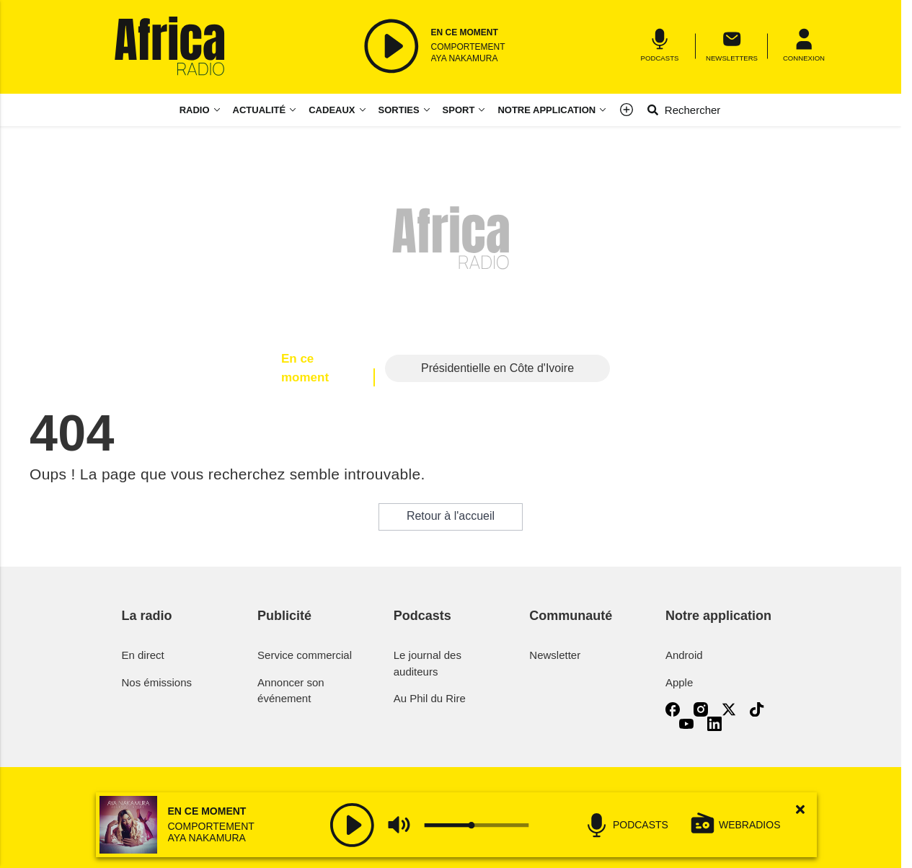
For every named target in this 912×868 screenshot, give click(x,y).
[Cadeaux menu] (337, 110)
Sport (459, 110)
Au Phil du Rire (430, 698)
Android (684, 655)
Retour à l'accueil (451, 516)
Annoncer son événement (290, 690)
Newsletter (554, 655)
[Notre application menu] (552, 110)
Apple (679, 682)
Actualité (259, 110)
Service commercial (304, 655)
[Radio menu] (200, 110)
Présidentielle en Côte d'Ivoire (497, 368)
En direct (143, 655)
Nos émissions (157, 682)
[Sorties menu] (405, 110)
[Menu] (804, 46)
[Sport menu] (484, 110)
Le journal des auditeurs (427, 663)
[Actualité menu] (295, 110)
